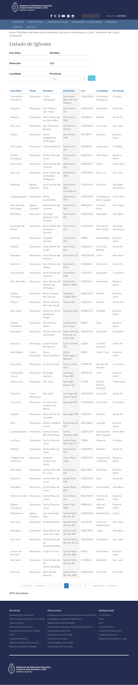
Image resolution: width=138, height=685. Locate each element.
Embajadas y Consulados (87, 22)
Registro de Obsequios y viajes (113, 639)
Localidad (15, 73)
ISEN (101, 623)
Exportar (111, 22)
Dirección (15, 63)
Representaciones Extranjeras (61, 623)
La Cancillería (105, 615)
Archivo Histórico (106, 627)
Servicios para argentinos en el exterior (27, 619)
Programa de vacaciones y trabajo (24, 631)
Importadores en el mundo (60, 635)
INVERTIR (17, 27)
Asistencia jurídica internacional (24, 642)
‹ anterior (40, 585)
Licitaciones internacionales (60, 646)
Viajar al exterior (16, 623)
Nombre (55, 53)
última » (112, 585)
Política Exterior (58, 22)
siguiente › (99, 585)
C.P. (52, 63)
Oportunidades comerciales (60, 642)
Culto (11, 635)
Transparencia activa (108, 635)
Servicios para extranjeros (21, 627)
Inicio (12, 32)
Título (32, 90)
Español (122, 16)
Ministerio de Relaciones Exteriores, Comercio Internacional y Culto (55, 32)
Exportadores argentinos (59, 631)
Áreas (101, 619)
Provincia (55, 73)
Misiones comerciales (57, 639)
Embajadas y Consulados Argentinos (64, 619)
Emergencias (91, 16)
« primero (26, 585)
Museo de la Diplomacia (110, 631)
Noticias (31, 27)
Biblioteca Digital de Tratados (22, 646)
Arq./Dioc (15, 53)
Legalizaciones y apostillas (21, 615)
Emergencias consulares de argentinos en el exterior (72, 615)
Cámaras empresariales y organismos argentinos (70, 627)
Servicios (18, 22)
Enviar (91, 78)
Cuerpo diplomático (18, 639)
